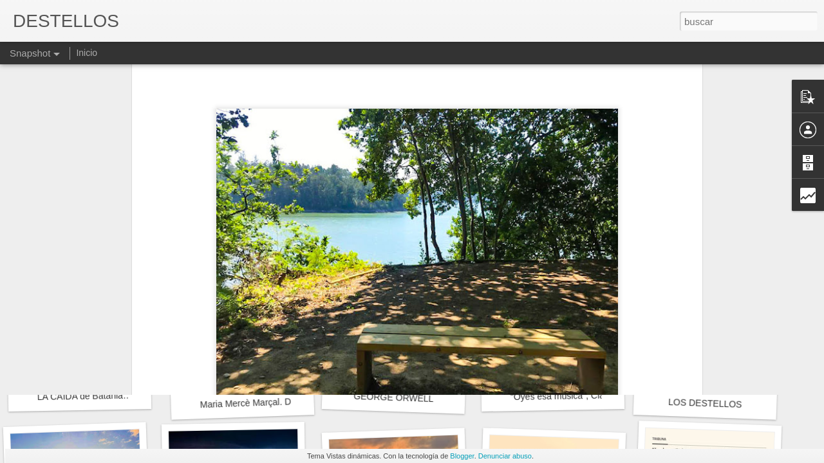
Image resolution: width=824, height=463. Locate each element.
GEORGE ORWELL (393, 397)
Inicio (86, 53)
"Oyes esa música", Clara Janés (574, 396)
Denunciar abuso (505, 456)
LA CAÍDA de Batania (80, 396)
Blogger (462, 456)
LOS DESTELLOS (705, 403)
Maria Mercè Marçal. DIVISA (257, 402)
